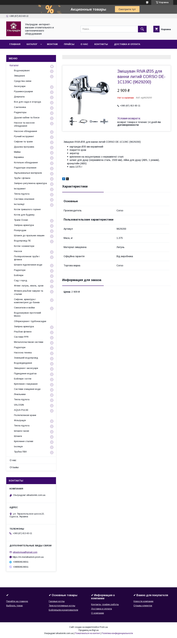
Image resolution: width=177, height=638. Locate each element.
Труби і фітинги (22, 178)
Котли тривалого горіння (27, 209)
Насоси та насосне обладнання (24, 124)
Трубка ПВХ (20, 451)
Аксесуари (19, 86)
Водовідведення (23, 363)
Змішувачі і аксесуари (26, 368)
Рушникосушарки (23, 91)
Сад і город (20, 280)
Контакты (101, 44)
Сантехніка (20, 107)
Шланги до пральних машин (29, 235)
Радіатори (19, 270)
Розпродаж (20, 230)
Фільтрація (20, 420)
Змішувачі (19, 75)
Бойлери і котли (22, 378)
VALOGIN (19, 404)
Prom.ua (104, 627)
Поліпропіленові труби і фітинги (27, 258)
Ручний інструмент (24, 136)
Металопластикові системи (28, 342)
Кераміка (19, 157)
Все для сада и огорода (27, 101)
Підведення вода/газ (25, 373)
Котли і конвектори (24, 246)
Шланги (18, 436)
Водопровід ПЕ (22, 240)
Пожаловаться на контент (87, 633)
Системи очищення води (27, 389)
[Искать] (142, 29)
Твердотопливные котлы (62, 605)
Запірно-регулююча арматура (30, 183)
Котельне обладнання (26, 162)
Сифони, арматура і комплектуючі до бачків (27, 301)
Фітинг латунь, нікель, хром (28, 285)
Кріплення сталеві (23, 441)
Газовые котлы (57, 601)
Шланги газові (21, 431)
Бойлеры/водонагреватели (63, 610)
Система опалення (24, 199)
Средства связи (22, 81)
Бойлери (18, 275)
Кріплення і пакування (26, 384)
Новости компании (143, 601)
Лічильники (20, 394)
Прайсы (69, 44)
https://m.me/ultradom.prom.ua (28, 557)
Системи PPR (21, 337)
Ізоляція (18, 446)
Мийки (17, 152)
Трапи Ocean (21, 220)
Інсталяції (19, 204)
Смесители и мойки (24, 307)
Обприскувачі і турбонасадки (30, 321)
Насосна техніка (23, 352)
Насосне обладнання (25, 131)
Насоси (18, 251)
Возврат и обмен (20, 53)
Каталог (32, 44)
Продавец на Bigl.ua (88, 630)
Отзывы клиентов (142, 605)
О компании (97, 613)
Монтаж (52, 44)
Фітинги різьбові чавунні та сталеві (28, 292)
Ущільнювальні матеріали (28, 173)
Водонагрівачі (22, 70)
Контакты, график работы (105, 604)
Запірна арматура (24, 225)
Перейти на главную (17, 601)
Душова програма (24, 146)
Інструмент (20, 188)
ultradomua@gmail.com (25, 552)
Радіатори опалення (25, 167)
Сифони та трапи (23, 141)
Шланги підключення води (28, 264)
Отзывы (14, 467)
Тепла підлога (21, 193)
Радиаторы (20, 112)
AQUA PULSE (21, 410)
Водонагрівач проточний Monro (27, 314)
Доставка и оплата (127, 44)
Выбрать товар (14, 605)
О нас (84, 44)
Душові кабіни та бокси (26, 117)
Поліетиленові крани (25, 415)
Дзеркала (19, 96)
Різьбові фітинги (22, 331)
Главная (14, 44)
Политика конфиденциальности (117, 633)
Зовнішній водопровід (26, 357)
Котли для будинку (24, 214)
